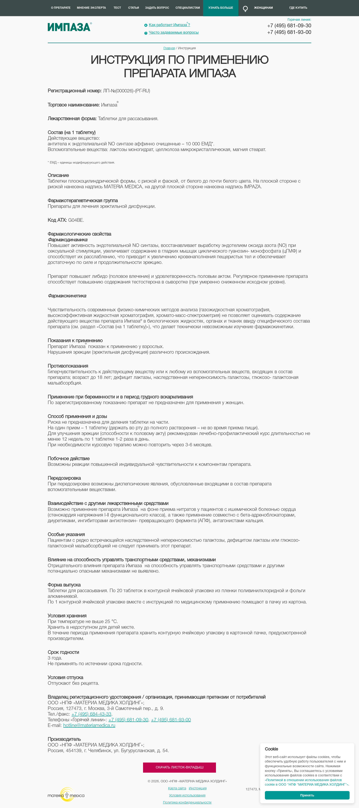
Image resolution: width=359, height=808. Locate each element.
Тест (117, 8)
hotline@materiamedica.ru (89, 726)
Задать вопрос (157, 8)
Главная (169, 48)
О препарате (61, 8)
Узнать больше (220, 8)
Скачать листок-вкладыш (179, 767)
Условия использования (187, 795)
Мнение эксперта (91, 8)
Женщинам (263, 8)
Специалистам (188, 8)
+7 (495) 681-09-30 (289, 26)
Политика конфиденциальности (187, 802)
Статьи (133, 8)
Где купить (298, 8)
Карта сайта (177, 788)
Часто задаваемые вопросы (174, 32)
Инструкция (198, 788)
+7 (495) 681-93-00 (289, 32)
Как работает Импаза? (169, 24)
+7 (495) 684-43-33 (91, 714)
